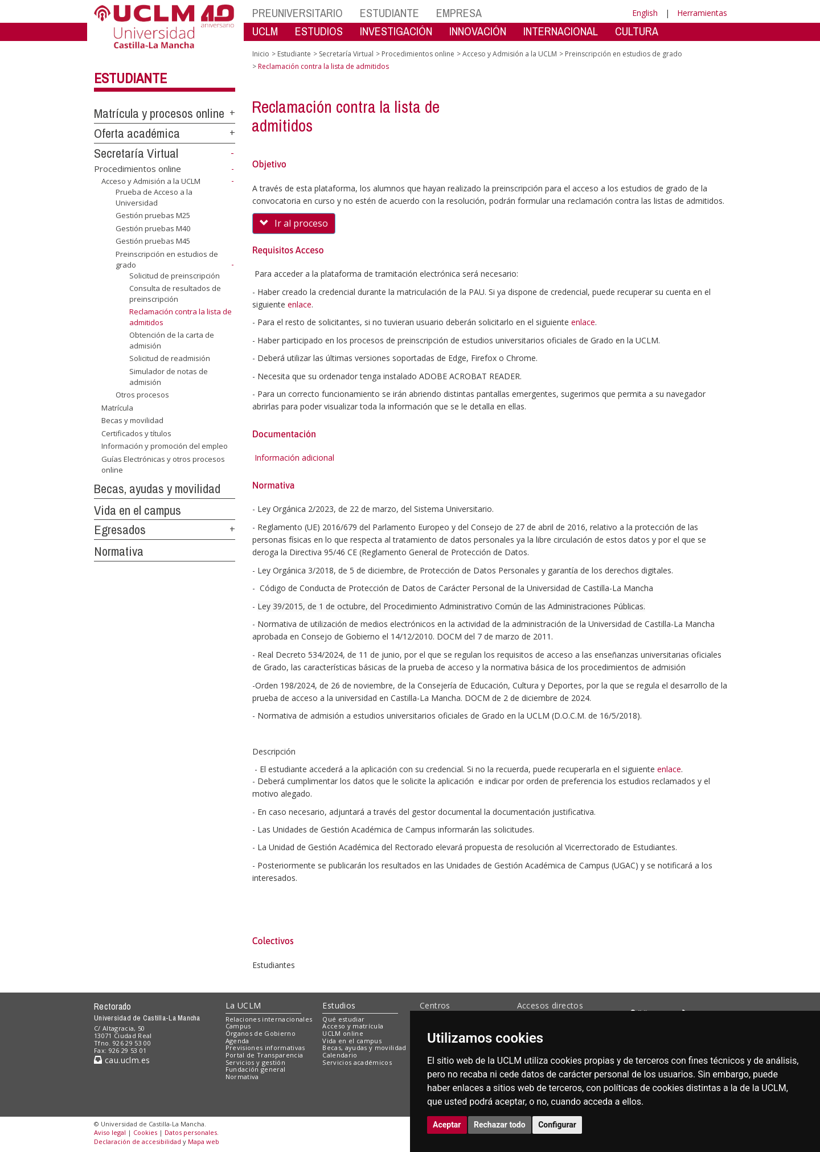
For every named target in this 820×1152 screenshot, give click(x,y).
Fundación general (256, 1069)
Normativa (119, 551)
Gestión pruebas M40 (153, 228)
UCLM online (342, 1033)
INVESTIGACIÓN (396, 31)
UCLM (265, 31)
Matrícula (117, 408)
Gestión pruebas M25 (153, 215)
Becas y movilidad (132, 420)
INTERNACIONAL (560, 31)
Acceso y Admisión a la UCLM (150, 181)
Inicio (260, 54)
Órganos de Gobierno (261, 1033)
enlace (299, 304)
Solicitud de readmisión (169, 358)
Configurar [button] (557, 1124)
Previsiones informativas (265, 1047)
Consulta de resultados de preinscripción (175, 293)
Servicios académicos (357, 1062)
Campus (238, 1026)
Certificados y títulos (136, 433)
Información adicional (294, 457)
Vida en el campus (137, 510)
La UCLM (243, 1005)
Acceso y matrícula (352, 1026)
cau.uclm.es (122, 1060)
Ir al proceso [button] (294, 223)
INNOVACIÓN (477, 31)
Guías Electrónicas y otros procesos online (163, 464)
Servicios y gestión (255, 1062)
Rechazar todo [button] (500, 1124)
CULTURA (636, 31)
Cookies (145, 1132)
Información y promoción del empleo (164, 446)
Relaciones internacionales (269, 1019)
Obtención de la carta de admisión (171, 340)
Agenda (237, 1040)
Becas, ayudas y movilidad (157, 488)
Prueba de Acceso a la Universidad (154, 197)
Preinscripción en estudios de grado (623, 54)
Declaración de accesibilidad (137, 1141)
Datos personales (191, 1132)
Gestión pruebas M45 (153, 241)
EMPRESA (459, 13)
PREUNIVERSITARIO (297, 13)
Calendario (339, 1055)
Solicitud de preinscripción (174, 275)
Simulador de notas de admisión (168, 376)
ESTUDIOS (319, 31)
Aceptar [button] (447, 1124)
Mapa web (203, 1141)
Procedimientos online (137, 168)
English (645, 12)
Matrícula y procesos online (159, 113)
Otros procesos (142, 395)
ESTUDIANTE (389, 13)
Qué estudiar (343, 1019)
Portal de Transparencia (265, 1055)
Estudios (338, 1005)
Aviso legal (110, 1132)
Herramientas (702, 12)
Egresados (120, 529)
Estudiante (130, 78)
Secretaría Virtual (136, 153)
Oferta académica (137, 133)
